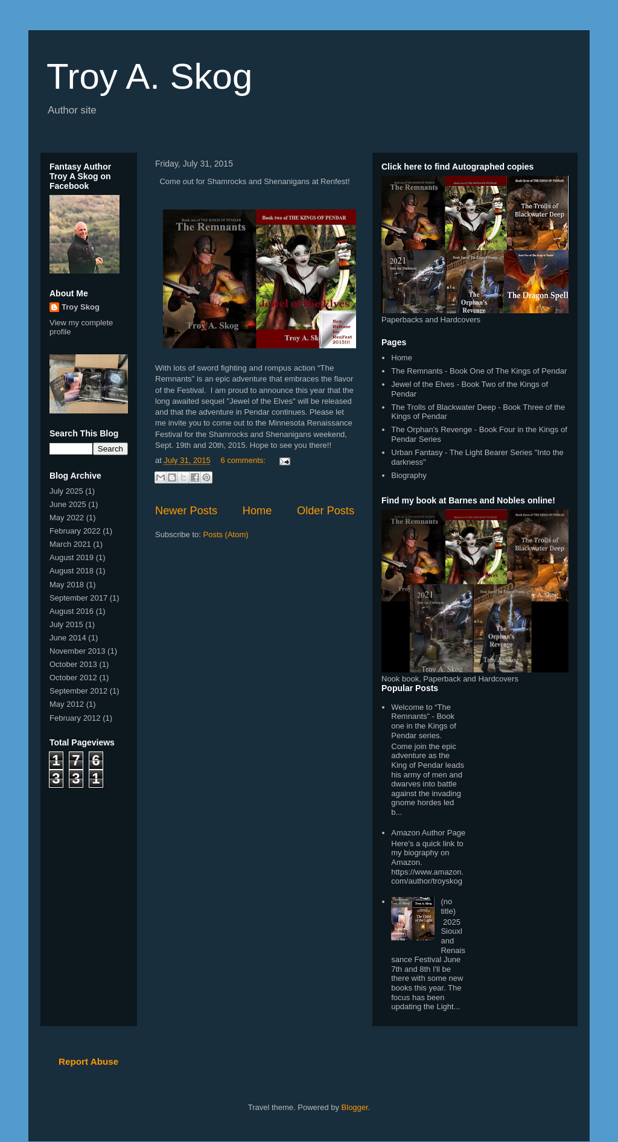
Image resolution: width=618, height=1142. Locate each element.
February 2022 (75, 530)
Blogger (355, 1107)
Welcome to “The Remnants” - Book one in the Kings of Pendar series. (423, 721)
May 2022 (66, 517)
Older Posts (325, 511)
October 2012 (73, 677)
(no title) (448, 906)
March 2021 (70, 544)
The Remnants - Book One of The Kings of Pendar (479, 370)
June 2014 (67, 637)
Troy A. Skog (149, 76)
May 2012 (66, 704)
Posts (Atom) (226, 534)
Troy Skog (81, 306)
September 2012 (78, 690)
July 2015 (66, 624)
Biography (409, 475)
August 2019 (71, 557)
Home (257, 511)
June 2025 (67, 504)
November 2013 (77, 651)
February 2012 (75, 718)
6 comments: (243, 460)
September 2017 (78, 597)
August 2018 (71, 570)
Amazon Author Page (428, 832)
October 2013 (73, 664)
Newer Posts (186, 511)
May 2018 (66, 584)
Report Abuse (88, 1061)
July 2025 (66, 491)
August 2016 (71, 611)
